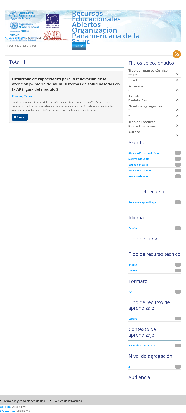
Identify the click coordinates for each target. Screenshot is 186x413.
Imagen (132, 264)
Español (133, 228)
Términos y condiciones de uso (24, 401)
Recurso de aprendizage (142, 202)
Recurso (20, 117)
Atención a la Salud (139, 170)
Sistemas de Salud (138, 159)
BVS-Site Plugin (8, 410)
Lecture (132, 318)
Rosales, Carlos (22, 96)
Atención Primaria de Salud (144, 153)
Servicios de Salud (138, 176)
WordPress (5, 406)
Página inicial (12, 38)
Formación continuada (141, 345)
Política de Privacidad (67, 401)
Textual (132, 270)
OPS (23, 38)
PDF (130, 291)
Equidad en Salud (138, 164)
